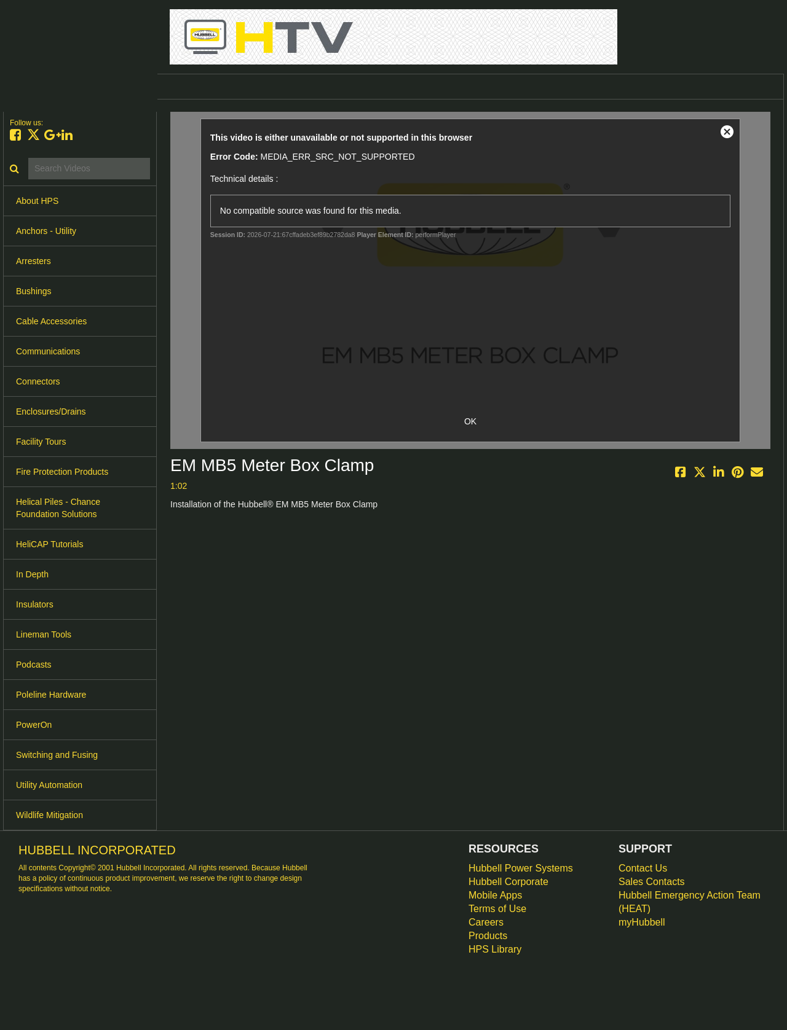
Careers (486, 922)
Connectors (38, 381)
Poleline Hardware (51, 695)
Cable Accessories (51, 321)
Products (488, 936)
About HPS (37, 201)
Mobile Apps (495, 895)
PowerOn (34, 725)
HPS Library (495, 949)
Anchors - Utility (46, 231)
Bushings (34, 291)
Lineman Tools (43, 634)
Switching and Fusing (57, 755)
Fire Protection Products (62, 472)
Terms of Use (497, 908)
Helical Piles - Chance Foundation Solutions (58, 508)
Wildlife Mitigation (49, 815)
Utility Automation (49, 785)
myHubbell (642, 922)
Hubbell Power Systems (521, 868)
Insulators (34, 604)
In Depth (32, 574)
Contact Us (643, 868)
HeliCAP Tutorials (49, 544)
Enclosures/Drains (51, 411)
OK (470, 421)
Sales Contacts (652, 881)
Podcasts (34, 664)
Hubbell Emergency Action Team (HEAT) (690, 902)
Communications (48, 351)
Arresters (33, 261)
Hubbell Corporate (508, 881)
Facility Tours (41, 442)
